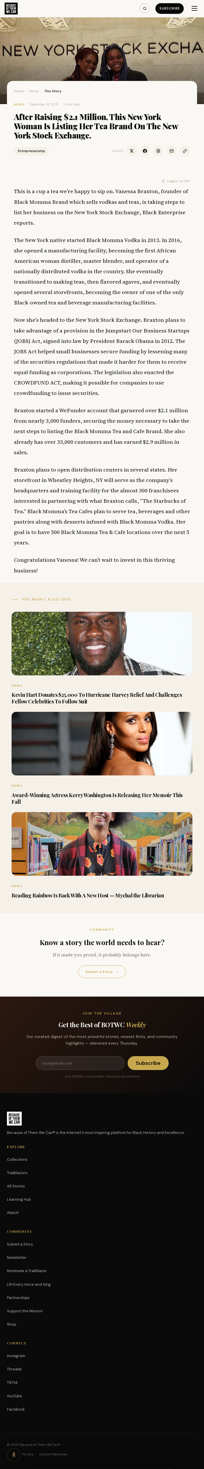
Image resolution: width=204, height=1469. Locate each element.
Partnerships (18, 1297)
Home (19, 91)
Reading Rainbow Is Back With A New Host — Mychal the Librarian (88, 895)
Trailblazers (17, 1172)
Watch (13, 1212)
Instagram (16, 1355)
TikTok (12, 1382)
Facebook (16, 1409)
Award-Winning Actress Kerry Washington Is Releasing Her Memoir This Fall (97, 798)
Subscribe (169, 8)
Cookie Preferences (53, 1454)
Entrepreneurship (31, 151)
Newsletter (17, 1257)
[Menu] (194, 8)
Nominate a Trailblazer (27, 1270)
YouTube (14, 1396)
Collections (17, 1159)
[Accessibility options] (14, 1455)
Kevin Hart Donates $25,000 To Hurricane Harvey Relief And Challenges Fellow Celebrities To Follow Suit (97, 698)
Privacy (28, 1454)
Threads (14, 1369)
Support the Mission (25, 1311)
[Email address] (80, 1063)
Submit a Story (102, 972)
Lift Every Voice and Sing (29, 1284)
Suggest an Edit (176, 181)
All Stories (16, 1186)
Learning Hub (19, 1199)
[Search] (145, 8)
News (34, 91)
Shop (11, 1324)
